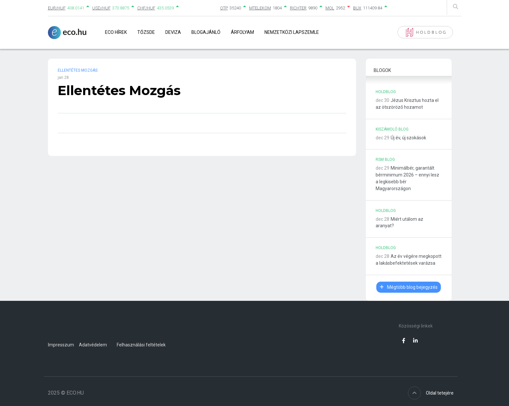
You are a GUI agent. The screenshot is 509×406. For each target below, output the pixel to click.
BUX (357, 8)
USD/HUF (101, 8)
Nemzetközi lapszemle (291, 32)
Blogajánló (205, 32)
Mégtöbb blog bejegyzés (409, 287)
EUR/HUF (57, 8)
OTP (224, 8)
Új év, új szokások (408, 137)
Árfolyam (242, 32)
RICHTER (298, 8)
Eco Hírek (116, 32)
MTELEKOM (260, 8)
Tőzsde (146, 32)
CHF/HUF (146, 8)
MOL (329, 8)
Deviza (173, 32)
